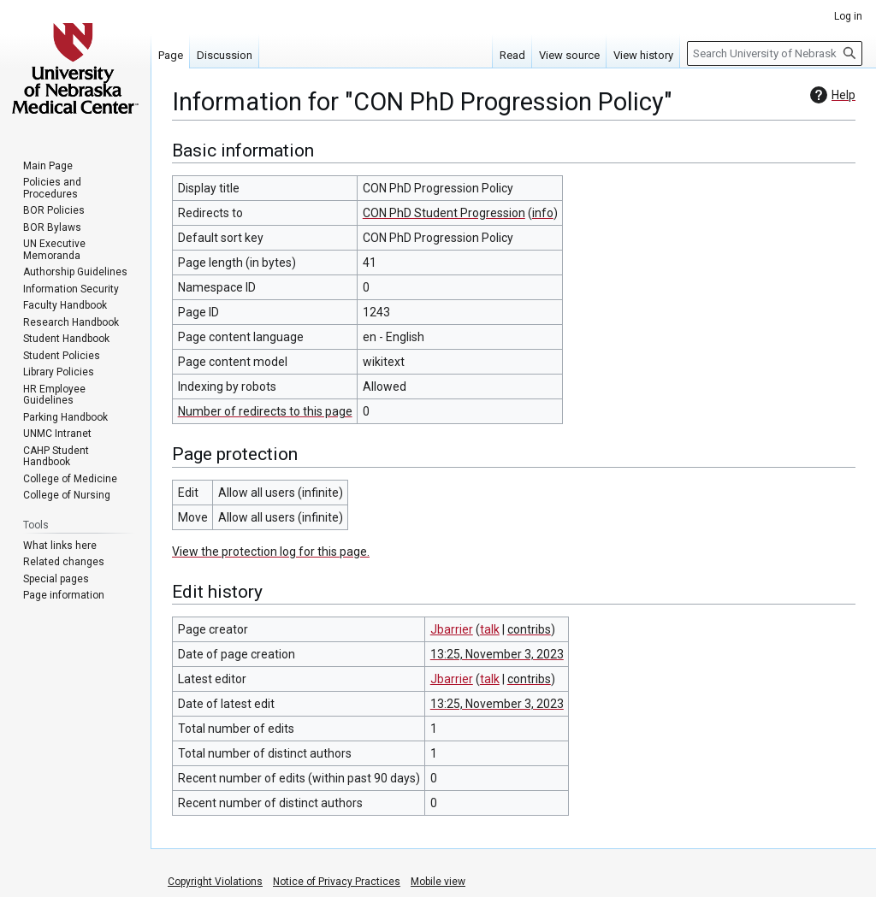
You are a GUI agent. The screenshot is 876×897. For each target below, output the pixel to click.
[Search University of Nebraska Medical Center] (774, 53)
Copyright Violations (215, 882)
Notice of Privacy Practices (336, 882)
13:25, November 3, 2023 (497, 654)
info (542, 213)
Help (830, 94)
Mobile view (438, 882)
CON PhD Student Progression (444, 213)
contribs (529, 629)
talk (490, 629)
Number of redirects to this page (265, 411)
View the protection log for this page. (271, 551)
